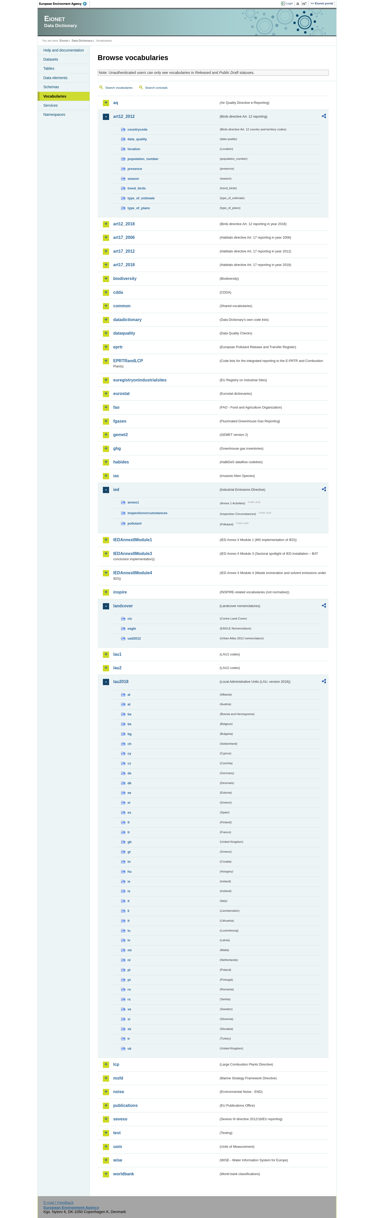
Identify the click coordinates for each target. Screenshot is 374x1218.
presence (135, 169)
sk (129, 1029)
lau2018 (121, 681)
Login (289, 3)
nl (129, 960)
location (134, 149)
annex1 (133, 502)
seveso (120, 1119)
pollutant (135, 523)
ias (116, 476)
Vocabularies (54, 96)
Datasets (50, 59)
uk (129, 1048)
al (129, 695)
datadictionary (127, 319)
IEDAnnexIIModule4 (132, 573)
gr (129, 852)
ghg (117, 448)
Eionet (63, 40)
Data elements (55, 78)
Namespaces (54, 114)
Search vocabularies (118, 87)
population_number (143, 159)
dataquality (124, 333)
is (129, 891)
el (129, 803)
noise (118, 1091)
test (117, 1133)
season (133, 179)
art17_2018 (124, 265)
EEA (64, 3)
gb (130, 842)
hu (130, 871)
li (128, 911)
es (129, 812)
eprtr (118, 347)
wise (117, 1160)
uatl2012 (134, 638)
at (129, 704)
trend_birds (137, 188)
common (122, 306)
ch (129, 744)
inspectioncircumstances (148, 513)
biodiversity (125, 278)
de (129, 773)
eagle (132, 628)
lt (129, 921)
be (129, 724)
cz (129, 763)
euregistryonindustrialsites (139, 380)
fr (129, 832)
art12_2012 (124, 116)
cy (129, 753)
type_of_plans (139, 208)
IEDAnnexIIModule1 (132, 540)
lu (129, 931)
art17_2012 (124, 251)
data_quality (137, 139)
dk (129, 783)
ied (116, 489)
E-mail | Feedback (58, 1203)
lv (129, 940)
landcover (123, 606)
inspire (120, 592)
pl (129, 970)
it (129, 901)
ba (129, 714)
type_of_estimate (141, 198)
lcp (116, 1064)
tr (129, 1039)
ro (129, 989)
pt (129, 980)
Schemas (51, 87)
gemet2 (120, 434)
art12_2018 (124, 224)
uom (117, 1146)
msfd (118, 1078)
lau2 (117, 668)
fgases (119, 421)
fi (129, 822)
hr (129, 862)
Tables (48, 68)
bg (130, 734)
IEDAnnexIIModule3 (132, 553)
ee (129, 793)
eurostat (121, 393)
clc (130, 619)
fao (116, 407)
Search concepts (156, 87)
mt (130, 950)
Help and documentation (63, 50)
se (129, 1009)
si (129, 1019)
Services (50, 105)
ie (129, 881)
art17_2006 (124, 237)
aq (115, 102)
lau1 (117, 654)
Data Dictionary (82, 40)
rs (129, 999)
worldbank (123, 1174)
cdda (118, 292)
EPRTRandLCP (128, 361)
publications (125, 1105)
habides (121, 462)
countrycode (138, 129)
